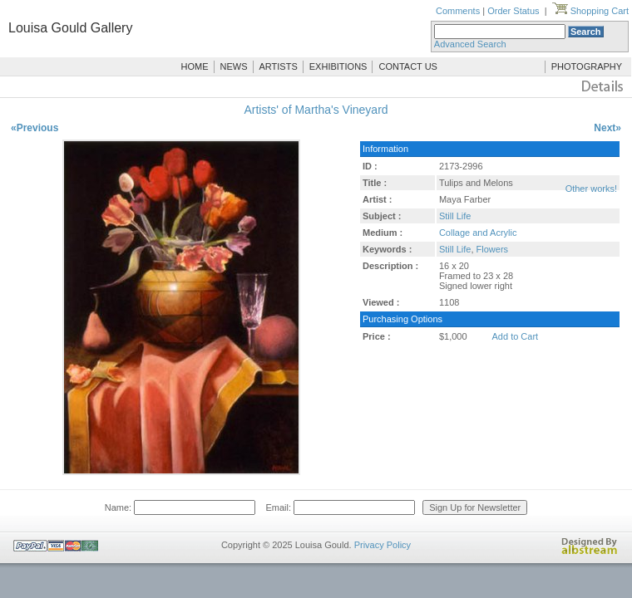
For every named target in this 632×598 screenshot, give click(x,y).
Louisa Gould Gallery (70, 28)
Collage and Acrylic (478, 233)
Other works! (591, 189)
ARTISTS (278, 66)
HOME (195, 66)
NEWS (234, 66)
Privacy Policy (382, 545)
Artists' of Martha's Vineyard (316, 109)
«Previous (34, 128)
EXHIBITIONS (338, 66)
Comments (458, 11)
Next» (607, 128)
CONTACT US (407, 66)
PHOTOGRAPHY (586, 66)
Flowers (492, 249)
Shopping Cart (590, 11)
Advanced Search (470, 44)
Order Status (513, 11)
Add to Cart (515, 336)
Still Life (455, 216)
